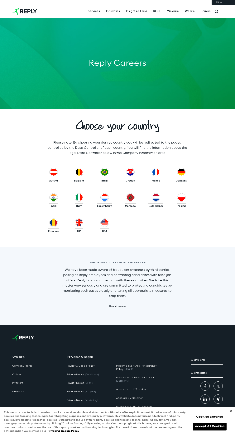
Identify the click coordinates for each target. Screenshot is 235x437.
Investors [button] (17, 383)
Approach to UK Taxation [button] (131, 389)
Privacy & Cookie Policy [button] (81, 366)
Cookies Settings (209, 417)
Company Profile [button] (22, 366)
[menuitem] (94, 11)
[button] (53, 176)
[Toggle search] (216, 11)
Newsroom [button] (18, 391)
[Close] (231, 411)
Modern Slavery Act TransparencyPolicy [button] (136, 367)
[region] (117, 422)
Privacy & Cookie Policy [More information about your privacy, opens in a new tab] (63, 431)
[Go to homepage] (24, 11)
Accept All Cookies (209, 426)
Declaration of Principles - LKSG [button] (135, 379)
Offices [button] (16, 374)
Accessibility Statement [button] (130, 398)
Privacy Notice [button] (83, 374)
